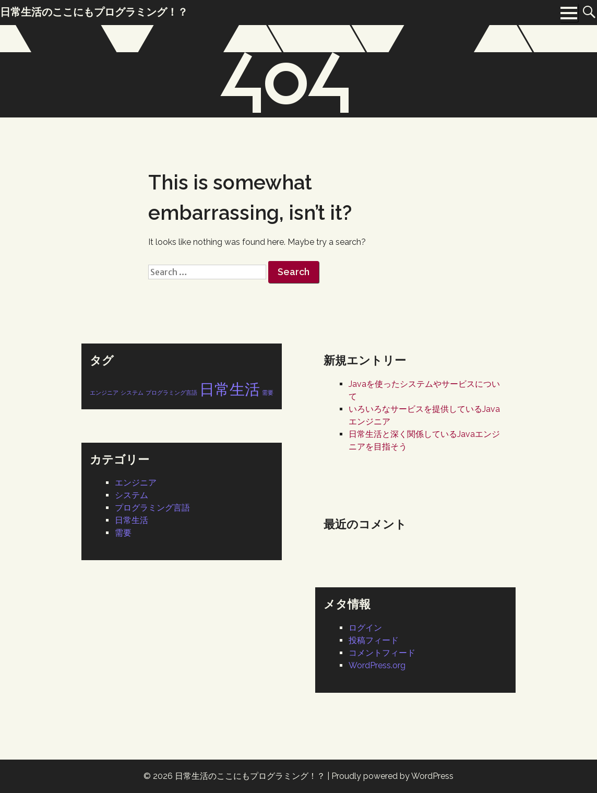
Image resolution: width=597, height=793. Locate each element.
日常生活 (131, 520)
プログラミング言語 (152, 508)
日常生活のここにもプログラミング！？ (250, 776)
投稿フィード (374, 640)
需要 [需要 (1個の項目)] (267, 392)
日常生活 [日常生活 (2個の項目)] (229, 389)
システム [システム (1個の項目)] (132, 392)
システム (131, 495)
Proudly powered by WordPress (392, 776)
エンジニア (136, 483)
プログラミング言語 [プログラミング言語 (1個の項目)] (171, 392)
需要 (123, 533)
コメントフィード (382, 653)
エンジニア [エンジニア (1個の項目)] (104, 392)
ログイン (365, 628)
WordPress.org (377, 665)
